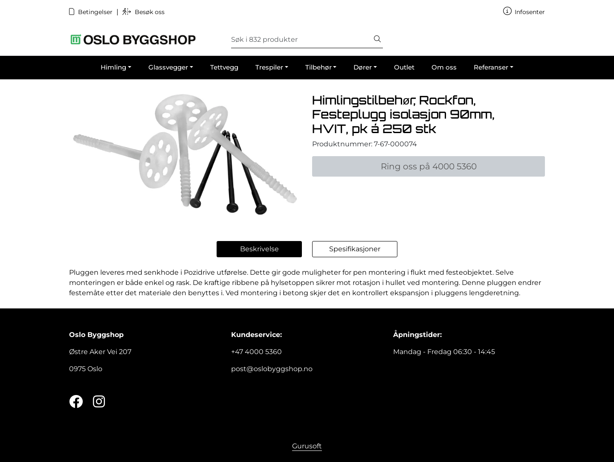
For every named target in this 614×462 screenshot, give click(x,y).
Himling (113, 67)
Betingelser (91, 12)
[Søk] (301, 39)
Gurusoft (307, 446)
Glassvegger (168, 67)
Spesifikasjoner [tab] (354, 249)
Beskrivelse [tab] (259, 249)
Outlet (404, 67)
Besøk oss (143, 12)
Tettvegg (224, 67)
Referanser (491, 67)
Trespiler (269, 67)
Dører (362, 67)
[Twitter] (76, 402)
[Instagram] (99, 402)
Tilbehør (318, 67)
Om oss (444, 67)
